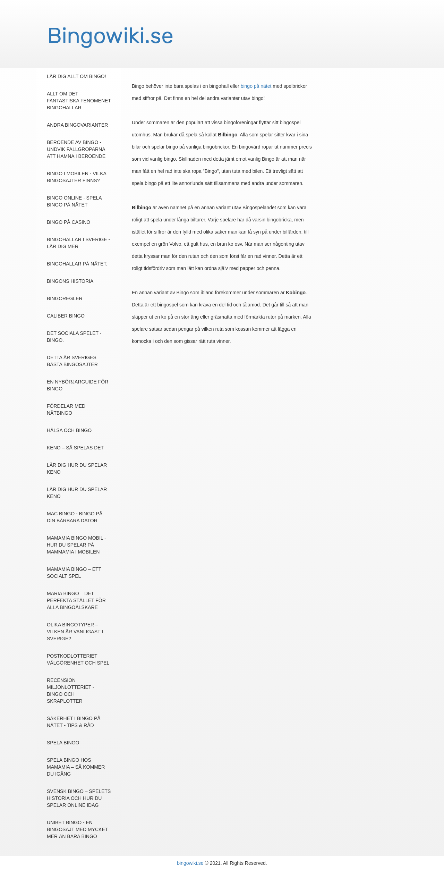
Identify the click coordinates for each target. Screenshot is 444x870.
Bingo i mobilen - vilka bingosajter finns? (76, 177)
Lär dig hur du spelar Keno (77, 468)
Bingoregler (65, 298)
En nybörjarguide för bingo (77, 385)
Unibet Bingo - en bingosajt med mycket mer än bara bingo (77, 829)
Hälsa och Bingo (69, 430)
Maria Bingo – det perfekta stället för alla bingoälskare (76, 600)
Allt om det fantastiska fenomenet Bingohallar (79, 100)
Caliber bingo (66, 316)
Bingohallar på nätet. (77, 264)
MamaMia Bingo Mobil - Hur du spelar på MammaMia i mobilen (76, 545)
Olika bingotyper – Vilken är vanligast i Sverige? (75, 631)
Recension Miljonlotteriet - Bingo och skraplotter (70, 690)
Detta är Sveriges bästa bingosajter (72, 361)
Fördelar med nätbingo (66, 409)
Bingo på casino (68, 222)
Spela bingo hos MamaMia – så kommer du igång (76, 767)
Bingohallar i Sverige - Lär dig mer (78, 243)
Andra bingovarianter (77, 125)
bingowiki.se (190, 863)
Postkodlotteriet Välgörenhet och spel (78, 659)
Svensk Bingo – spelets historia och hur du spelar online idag (79, 798)
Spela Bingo (63, 742)
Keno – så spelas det (75, 447)
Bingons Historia (70, 281)
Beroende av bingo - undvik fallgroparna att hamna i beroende (76, 149)
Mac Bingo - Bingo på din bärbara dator (74, 517)
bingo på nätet (256, 86)
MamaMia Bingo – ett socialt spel (74, 572)
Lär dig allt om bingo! (76, 76)
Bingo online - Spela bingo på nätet (74, 201)
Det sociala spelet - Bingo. (74, 336)
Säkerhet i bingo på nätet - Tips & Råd (74, 722)
